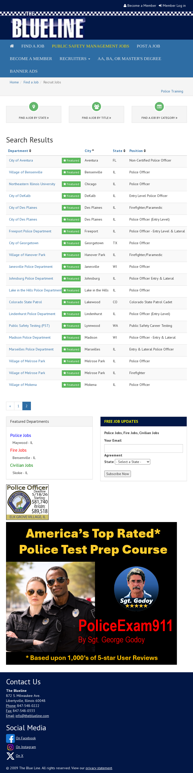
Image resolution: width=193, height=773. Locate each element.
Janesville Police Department (31, 266)
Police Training (172, 91)
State (117, 150)
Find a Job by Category (159, 118)
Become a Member (141, 5)
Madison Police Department (30, 337)
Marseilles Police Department (31, 349)
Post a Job (148, 45)
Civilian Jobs (21, 465)
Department (18, 150)
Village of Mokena (23, 384)
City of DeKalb (20, 195)
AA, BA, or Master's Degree (129, 58)
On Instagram (26, 747)
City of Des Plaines (23, 207)
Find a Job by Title (96, 118)
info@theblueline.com (32, 715)
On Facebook (26, 738)
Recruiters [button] (75, 58)
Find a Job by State (34, 118)
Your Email (112, 440)
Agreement (113, 455)
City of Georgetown (23, 243)
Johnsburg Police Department (31, 278)
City (88, 150)
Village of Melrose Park (27, 361)
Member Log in (174, 5)
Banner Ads (23, 71)
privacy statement (99, 768)
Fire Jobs (18, 450)
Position (136, 150)
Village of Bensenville (25, 172)
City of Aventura (21, 160)
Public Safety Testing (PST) (29, 325)
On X (19, 755)
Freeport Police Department (30, 231)
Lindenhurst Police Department (32, 314)
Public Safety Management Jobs (90, 45)
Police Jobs (20, 435)
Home (14, 82)
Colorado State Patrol (25, 302)
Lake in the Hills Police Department (35, 290)
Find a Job (32, 45)
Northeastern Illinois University (32, 184)
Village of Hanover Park (27, 254)
